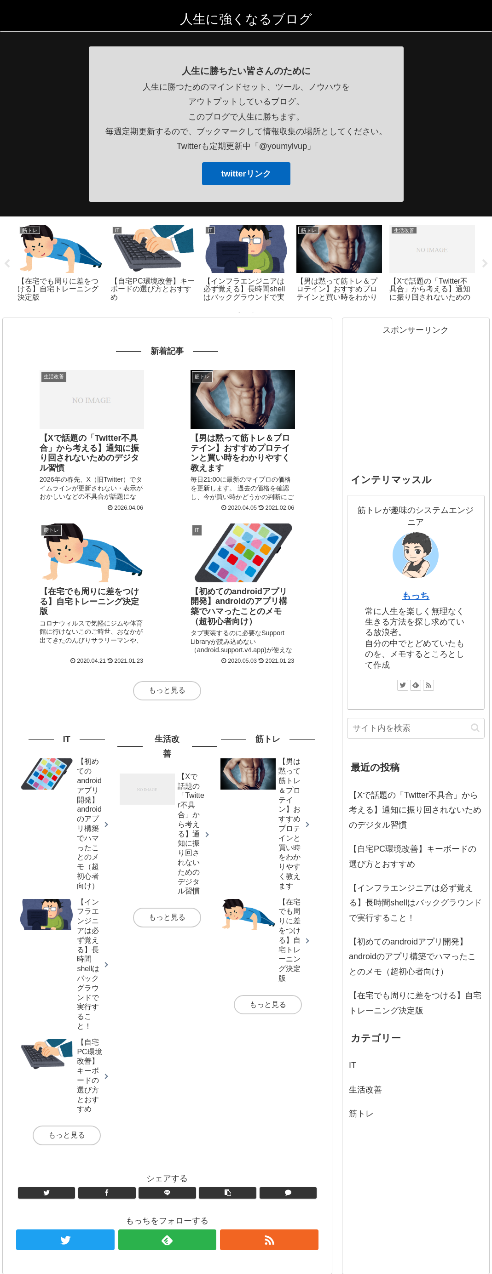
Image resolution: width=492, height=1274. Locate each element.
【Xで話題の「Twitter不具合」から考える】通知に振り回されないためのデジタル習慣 (415, 809)
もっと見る (167, 677)
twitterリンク (246, 173)
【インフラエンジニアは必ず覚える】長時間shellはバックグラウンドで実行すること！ (415, 901)
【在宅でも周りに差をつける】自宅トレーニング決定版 (415, 1002)
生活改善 (365, 1088)
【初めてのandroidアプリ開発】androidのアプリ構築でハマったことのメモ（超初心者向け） (412, 955)
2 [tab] (253, 311)
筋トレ (361, 1112)
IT (352, 1064)
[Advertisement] (416, 393)
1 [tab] (239, 311)
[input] (416, 727)
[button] (475, 727)
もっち (415, 595)
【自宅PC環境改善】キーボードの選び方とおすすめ (412, 855)
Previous (7, 263)
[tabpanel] (49, 261)
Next (485, 263)
